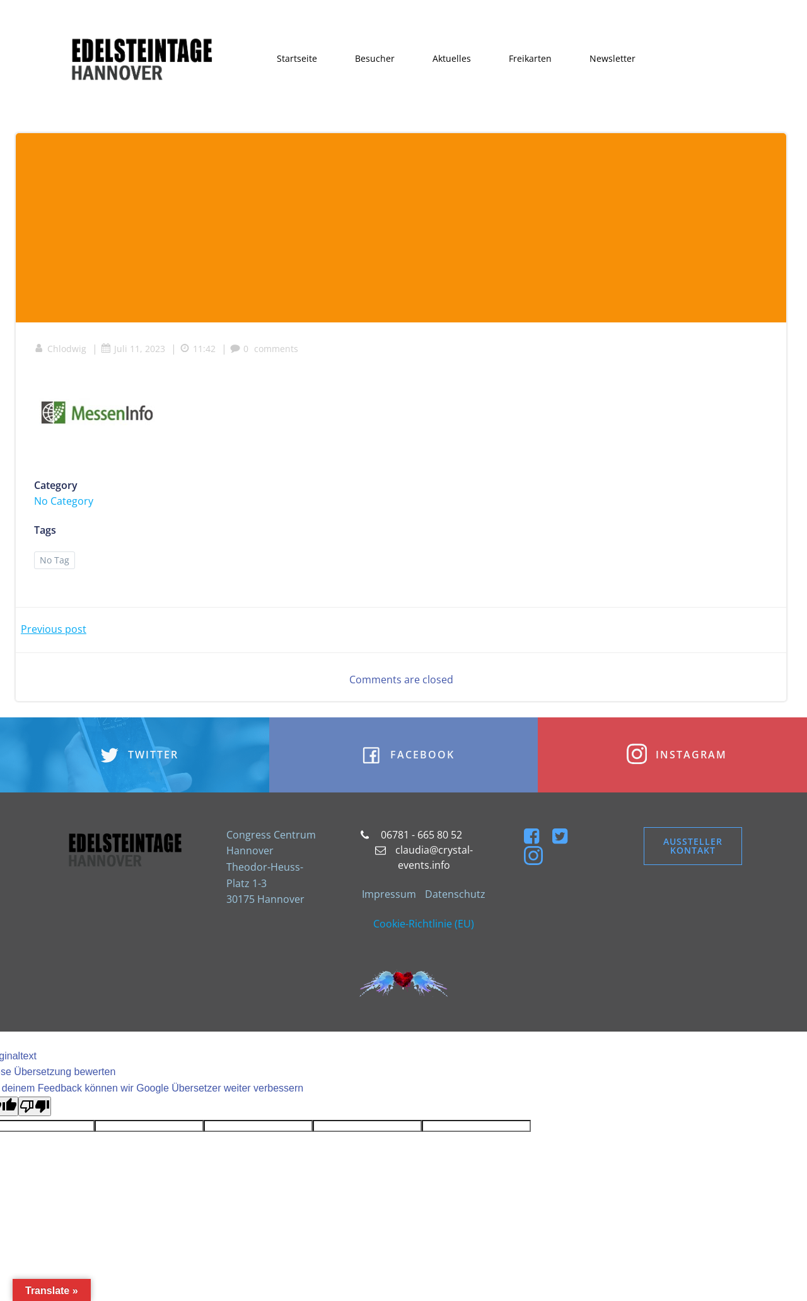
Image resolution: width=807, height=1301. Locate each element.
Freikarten (530, 58)
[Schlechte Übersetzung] (34, 1108)
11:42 (198, 350)
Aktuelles (452, 58)
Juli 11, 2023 (134, 350)
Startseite (297, 58)
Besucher (375, 58)
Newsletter (613, 58)
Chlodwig (61, 350)
